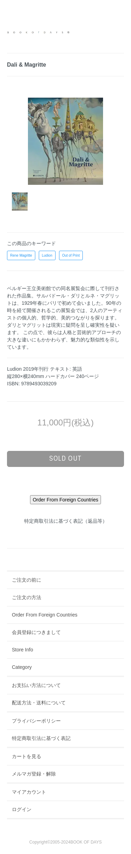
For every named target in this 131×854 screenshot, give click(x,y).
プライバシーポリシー (36, 721)
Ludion (47, 255)
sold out (65, 458)
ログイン (21, 809)
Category (22, 667)
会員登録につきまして (36, 632)
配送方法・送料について (39, 702)
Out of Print (71, 255)
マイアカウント (29, 792)
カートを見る (26, 756)
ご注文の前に (26, 580)
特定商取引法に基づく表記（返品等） (65, 521)
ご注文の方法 (26, 597)
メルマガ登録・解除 (34, 774)
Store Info (22, 649)
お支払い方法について (36, 685)
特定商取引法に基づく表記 (41, 738)
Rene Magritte (21, 255)
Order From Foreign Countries (45, 615)
